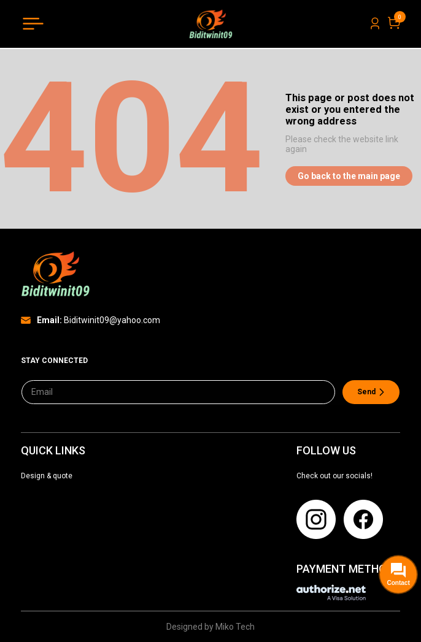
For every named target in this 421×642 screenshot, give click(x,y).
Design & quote (46, 476)
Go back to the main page (349, 176)
